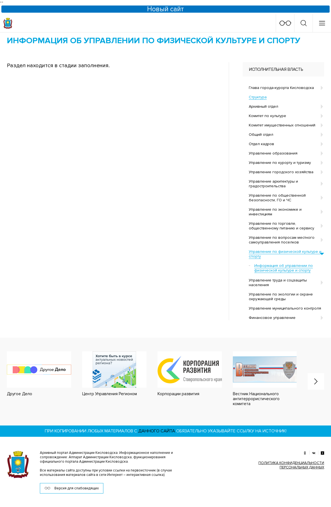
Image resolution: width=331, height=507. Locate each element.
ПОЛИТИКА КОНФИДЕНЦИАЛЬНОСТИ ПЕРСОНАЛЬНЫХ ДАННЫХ (291, 464)
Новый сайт (165, 9)
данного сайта (156, 430)
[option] (109, 373)
